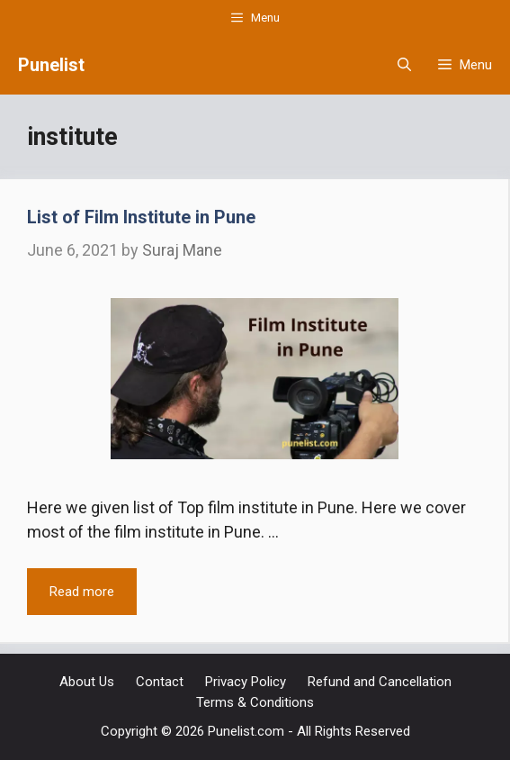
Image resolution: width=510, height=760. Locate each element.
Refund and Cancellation (380, 682)
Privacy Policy (245, 682)
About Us (86, 682)
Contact (159, 682)
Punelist (51, 65)
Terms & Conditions (255, 702)
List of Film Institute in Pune (141, 217)
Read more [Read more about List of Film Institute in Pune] (81, 592)
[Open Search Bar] (404, 65)
